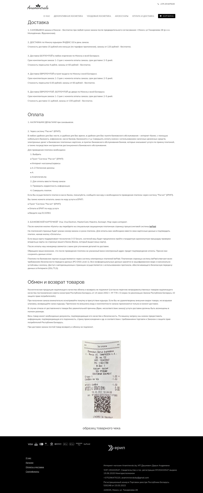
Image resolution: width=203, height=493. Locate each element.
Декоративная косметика (68, 16)
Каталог (30, 462)
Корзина (167, 16)
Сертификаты (32, 471)
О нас (47, 16)
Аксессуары (121, 16)
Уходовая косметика (99, 16)
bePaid (153, 226)
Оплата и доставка (143, 16)
